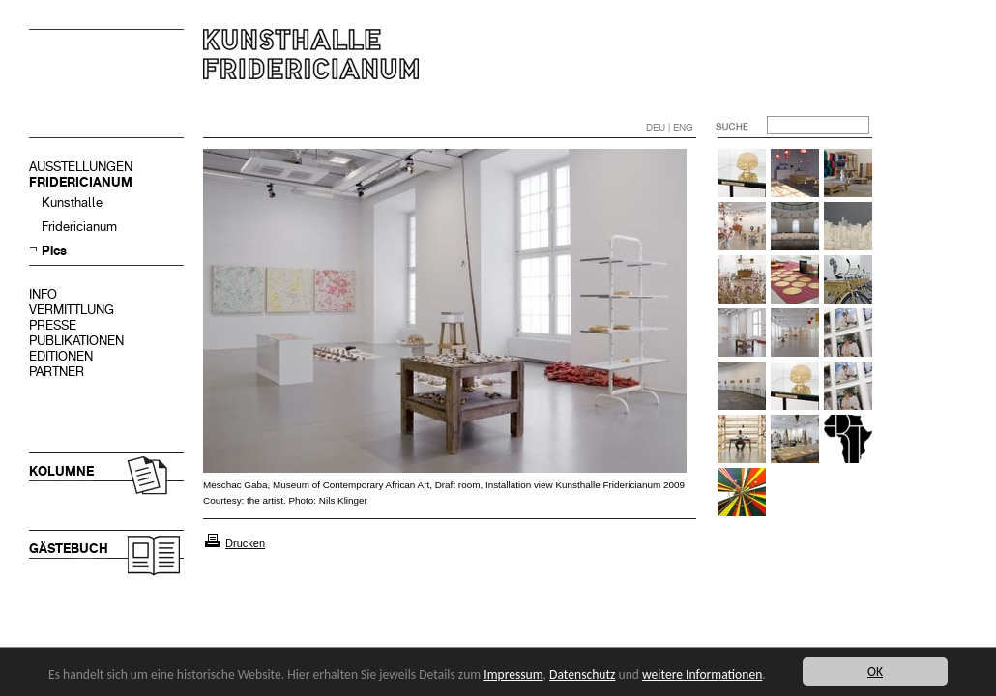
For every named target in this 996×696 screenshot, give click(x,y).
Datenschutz (582, 674)
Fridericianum (79, 226)
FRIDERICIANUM (80, 182)
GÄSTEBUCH (68, 548)
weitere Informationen (702, 674)
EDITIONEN (61, 356)
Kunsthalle (72, 202)
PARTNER (56, 371)
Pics (54, 251)
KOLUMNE (61, 471)
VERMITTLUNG (71, 310)
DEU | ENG (669, 127)
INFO (43, 294)
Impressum (512, 674)
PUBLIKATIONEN (76, 341)
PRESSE (52, 325)
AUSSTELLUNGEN (80, 167)
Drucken (245, 543)
